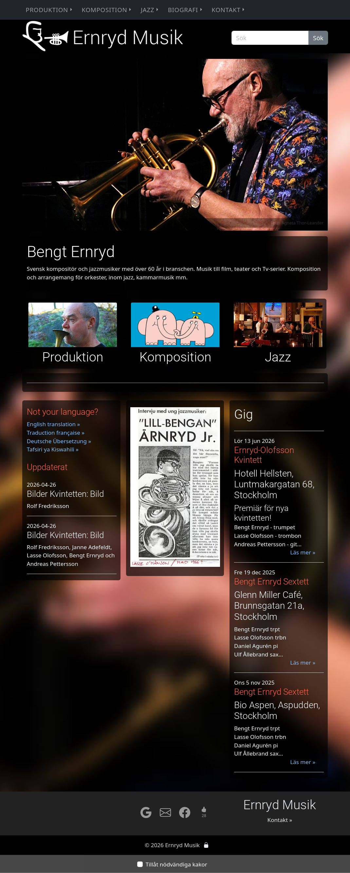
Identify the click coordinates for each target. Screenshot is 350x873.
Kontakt (229, 10)
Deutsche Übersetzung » (59, 441)
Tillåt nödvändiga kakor (176, 864)
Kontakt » (279, 820)
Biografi (186, 10)
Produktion (50, 10)
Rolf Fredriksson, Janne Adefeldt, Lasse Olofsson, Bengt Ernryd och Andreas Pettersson (71, 555)
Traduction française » (55, 432)
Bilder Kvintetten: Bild (65, 494)
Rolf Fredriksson (48, 506)
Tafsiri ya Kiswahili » (53, 449)
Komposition (107, 10)
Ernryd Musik (279, 804)
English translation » (53, 424)
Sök (318, 38)
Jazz (150, 10)
